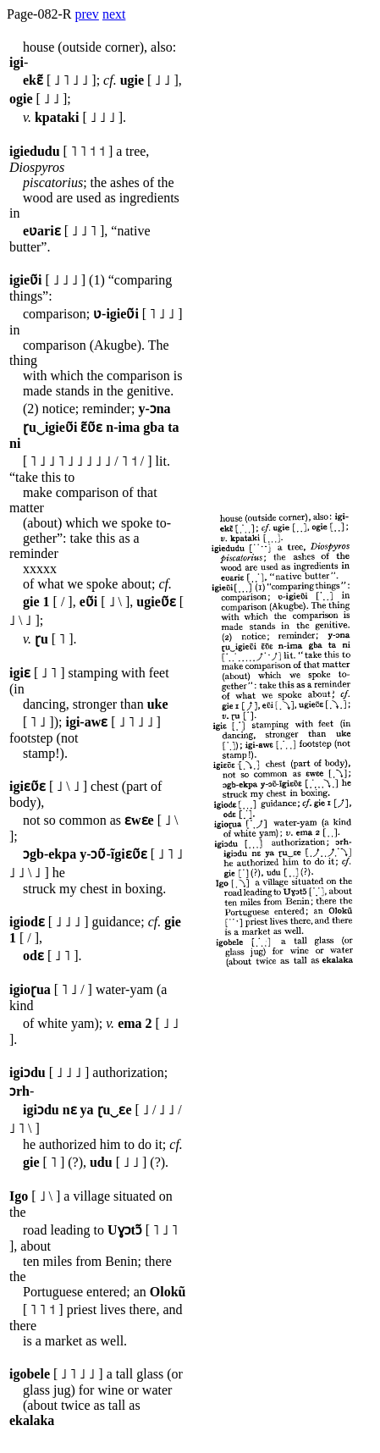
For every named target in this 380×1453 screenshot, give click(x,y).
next (114, 14)
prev (86, 14)
